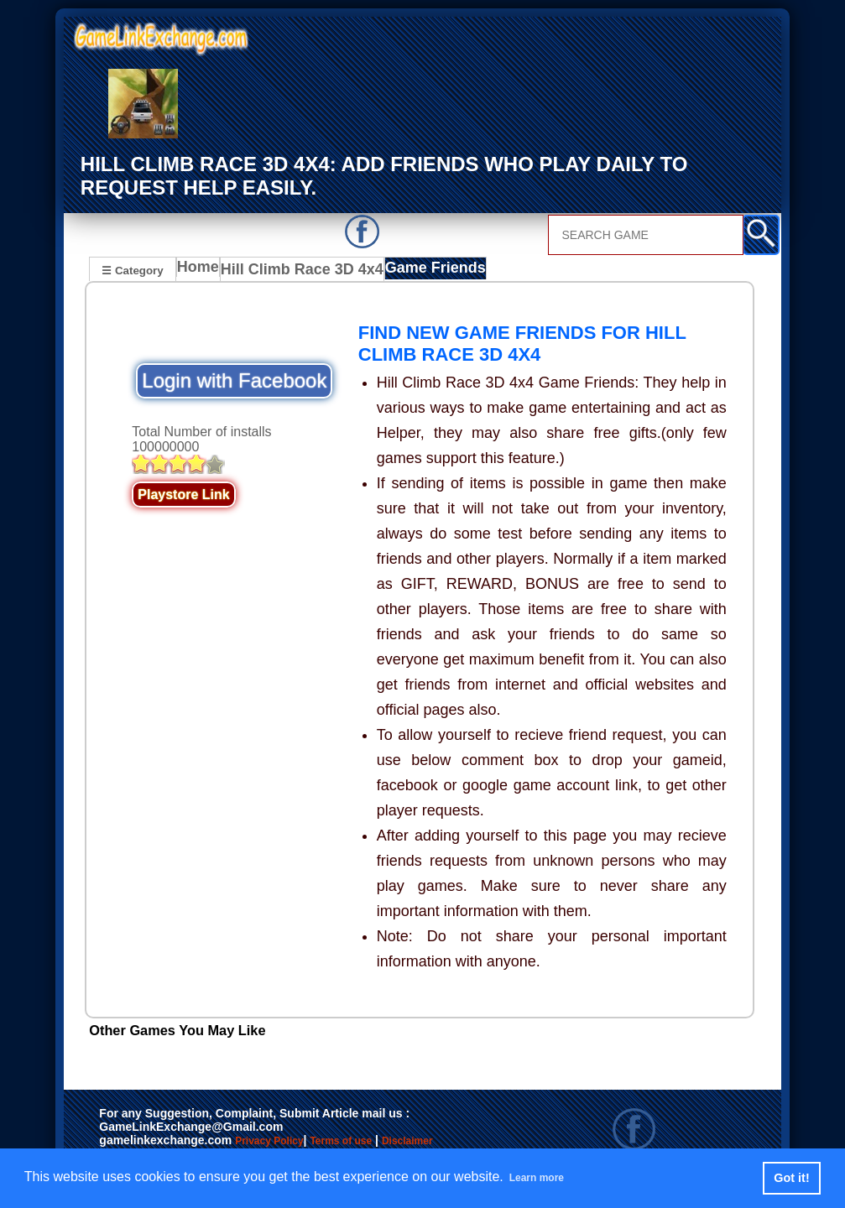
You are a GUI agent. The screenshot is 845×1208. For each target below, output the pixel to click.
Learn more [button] (545, 1177)
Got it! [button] (791, 1178)
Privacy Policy (286, 1142)
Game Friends (421, 271)
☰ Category (132, 269)
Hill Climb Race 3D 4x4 (300, 271)
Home (201, 271)
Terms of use (390, 1142)
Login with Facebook (234, 381)
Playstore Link (183, 495)
